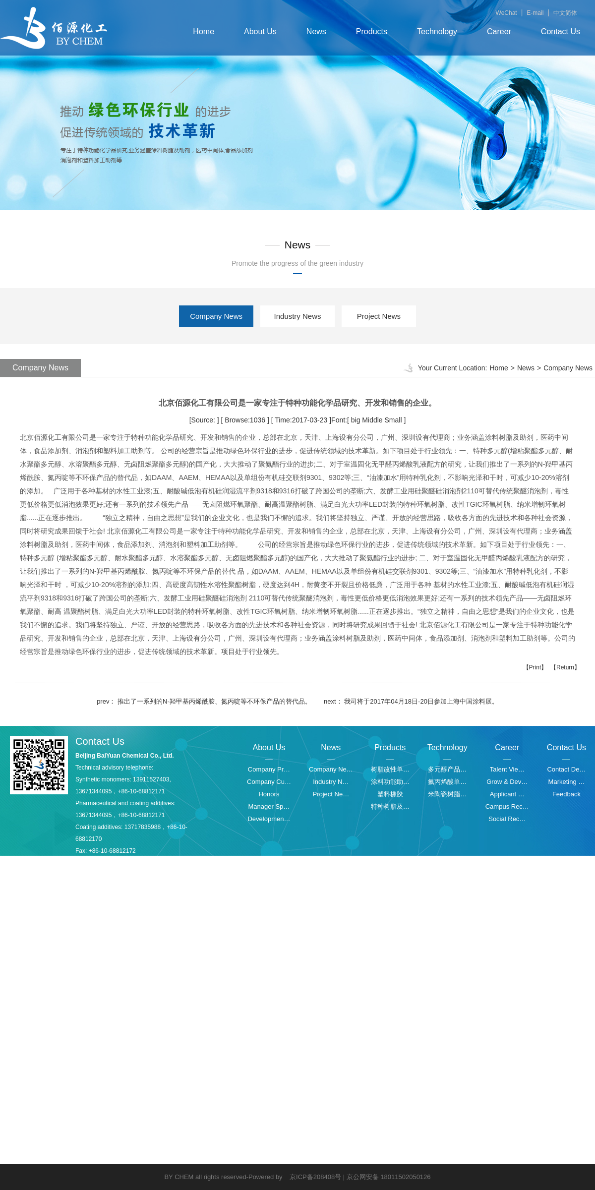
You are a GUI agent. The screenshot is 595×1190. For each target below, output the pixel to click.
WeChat (506, 12)
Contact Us (560, 31)
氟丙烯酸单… (447, 781)
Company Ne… (331, 769)
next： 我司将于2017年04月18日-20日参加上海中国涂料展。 (411, 701)
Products (371, 31)
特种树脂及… (390, 806)
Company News (216, 316)
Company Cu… (269, 781)
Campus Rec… (507, 806)
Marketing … (566, 781)
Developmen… (268, 819)
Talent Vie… (507, 769)
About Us (260, 31)
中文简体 (565, 12)
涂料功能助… (390, 781)
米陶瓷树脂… (447, 794)
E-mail (535, 12)
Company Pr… (269, 769)
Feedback (566, 794)
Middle (372, 420)
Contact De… (566, 769)
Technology (437, 31)
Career (499, 31)
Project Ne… (330, 794)
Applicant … (507, 794)
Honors (268, 794)
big (355, 420)
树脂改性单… (390, 769)
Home (203, 31)
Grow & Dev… (507, 781)
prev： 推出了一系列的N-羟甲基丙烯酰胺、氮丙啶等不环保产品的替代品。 (204, 701)
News (316, 31)
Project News (379, 316)
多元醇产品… (447, 769)
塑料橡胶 (390, 794)
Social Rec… (507, 819)
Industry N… (331, 781)
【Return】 (565, 667)
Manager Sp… (269, 806)
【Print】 (535, 667)
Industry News (297, 316)
